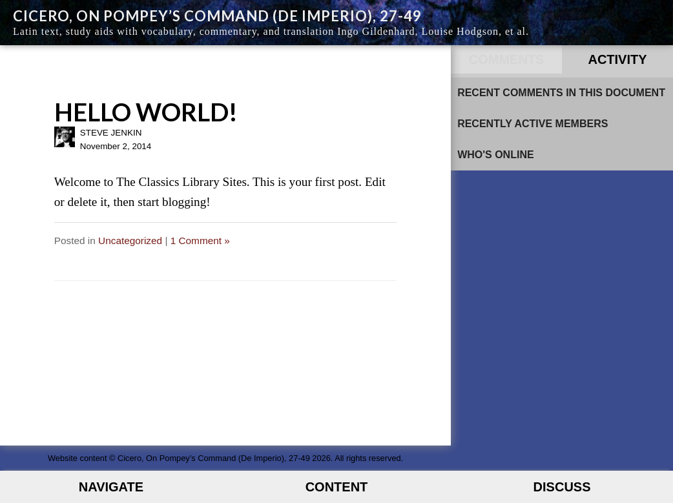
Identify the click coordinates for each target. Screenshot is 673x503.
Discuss (562, 487)
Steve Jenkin (111, 133)
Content (336, 487)
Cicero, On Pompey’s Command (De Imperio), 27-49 (217, 16)
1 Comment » (200, 240)
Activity (617, 59)
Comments (506, 59)
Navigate (111, 487)
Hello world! (146, 112)
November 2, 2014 (116, 146)
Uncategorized (130, 240)
